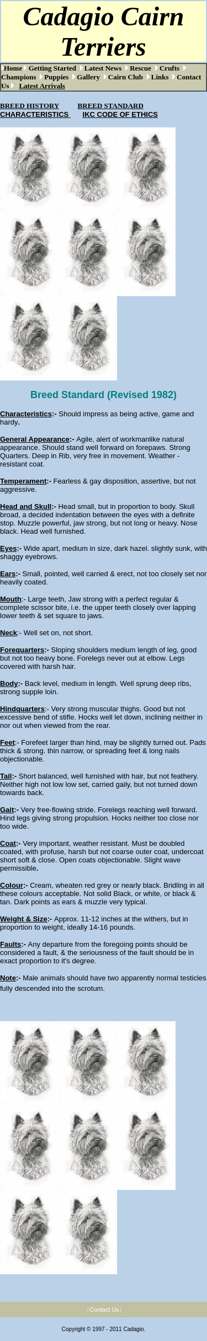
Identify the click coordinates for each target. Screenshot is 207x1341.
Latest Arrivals (42, 86)
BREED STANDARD (111, 105)
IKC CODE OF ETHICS (120, 114)
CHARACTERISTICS (35, 114)
